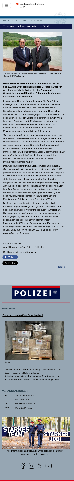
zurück (61, 267)
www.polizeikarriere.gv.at (33, 454)
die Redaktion (30, 252)
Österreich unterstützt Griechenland (22, 315)
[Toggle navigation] (6, 5)
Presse (18, 21)
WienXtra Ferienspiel (25, 403)
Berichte (11, 21)
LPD (4, 21)
